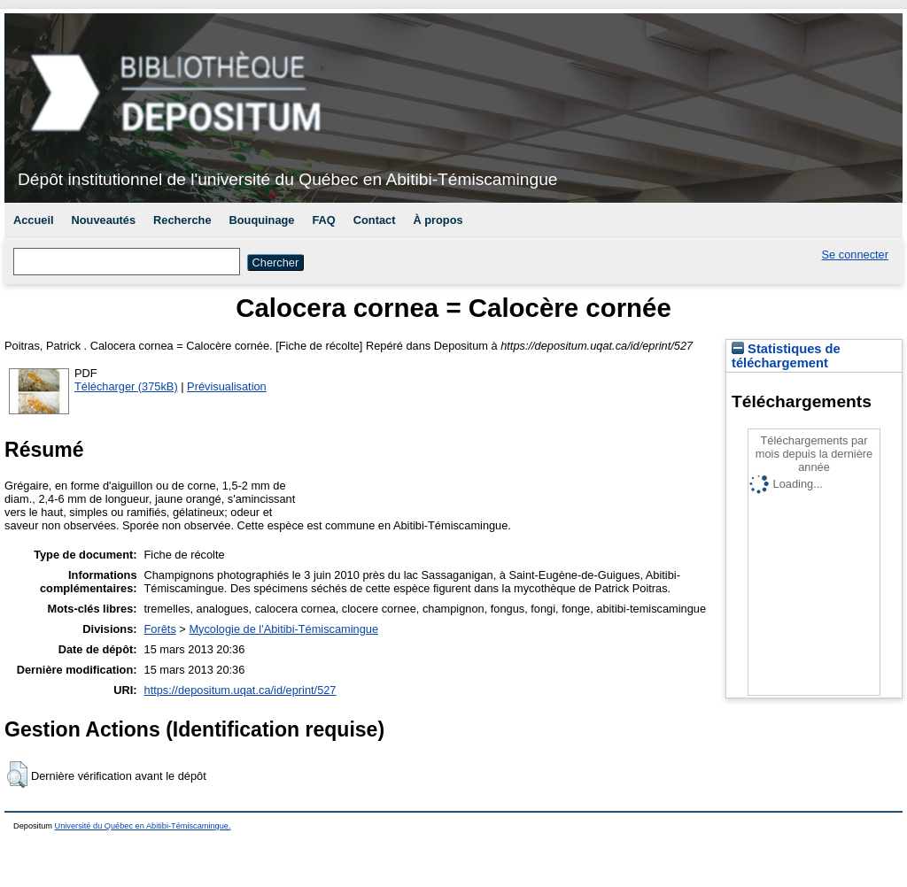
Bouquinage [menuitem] (262, 220)
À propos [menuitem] (437, 220)
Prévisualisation (227, 386)
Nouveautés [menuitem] (104, 220)
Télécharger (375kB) (126, 386)
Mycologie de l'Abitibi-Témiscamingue (283, 629)
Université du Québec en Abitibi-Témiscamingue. (143, 825)
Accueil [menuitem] (33, 220)
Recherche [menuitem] (182, 220)
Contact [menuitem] (374, 220)
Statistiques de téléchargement (786, 356)
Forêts (160, 629)
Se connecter (855, 254)
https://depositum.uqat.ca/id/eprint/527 (240, 690)
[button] (17, 774)
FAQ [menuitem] (323, 220)
